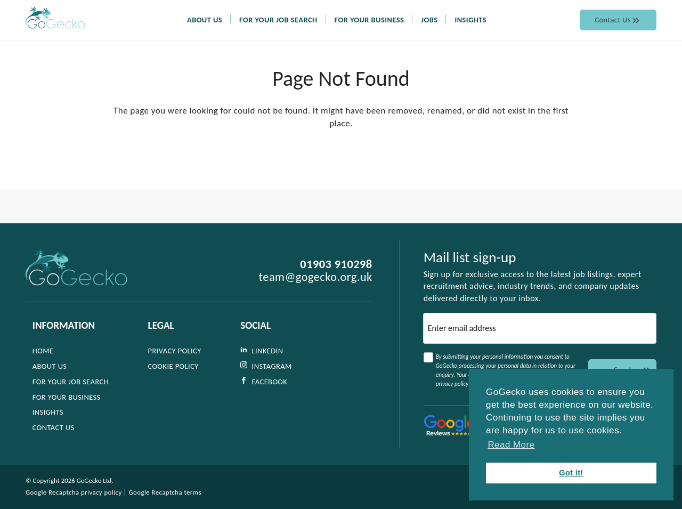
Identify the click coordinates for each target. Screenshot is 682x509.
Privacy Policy (174, 351)
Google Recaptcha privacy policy (74, 492)
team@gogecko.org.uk (315, 277)
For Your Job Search (307, 32)
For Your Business (398, 32)
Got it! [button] (571, 472)
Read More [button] (511, 445)
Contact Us (618, 32)
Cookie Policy (173, 366)
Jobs (458, 32)
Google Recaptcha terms (165, 492)
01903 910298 (336, 264)
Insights (499, 32)
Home (43, 351)
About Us (233, 32)
